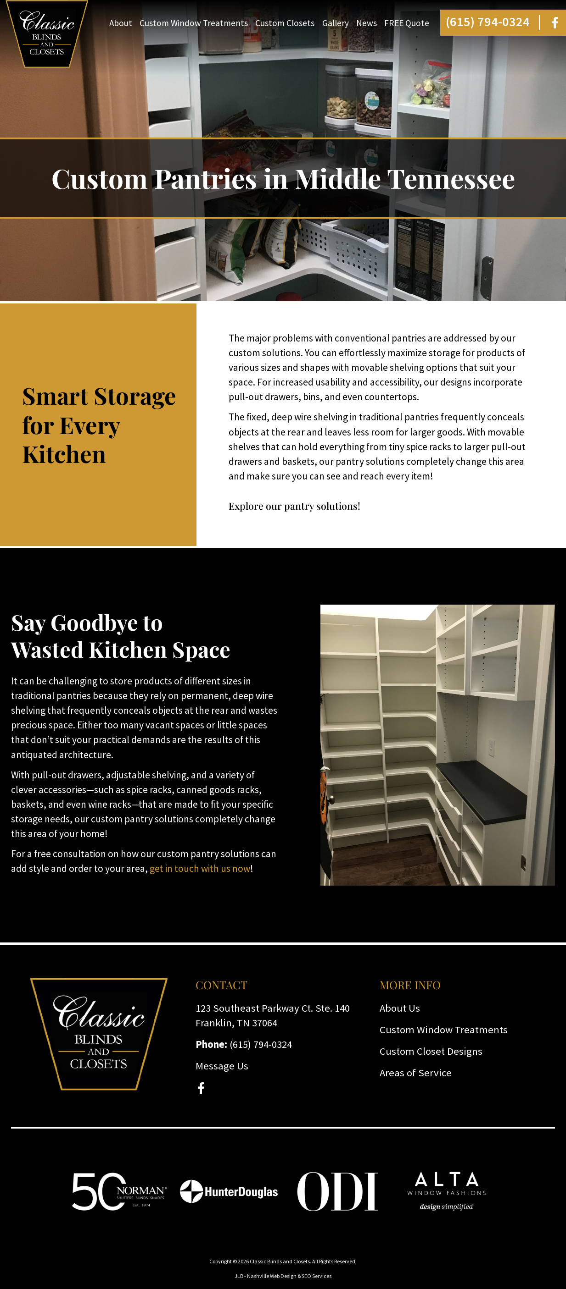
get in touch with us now (200, 868)
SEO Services (316, 1275)
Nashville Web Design (272, 1275)
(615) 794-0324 (488, 21)
